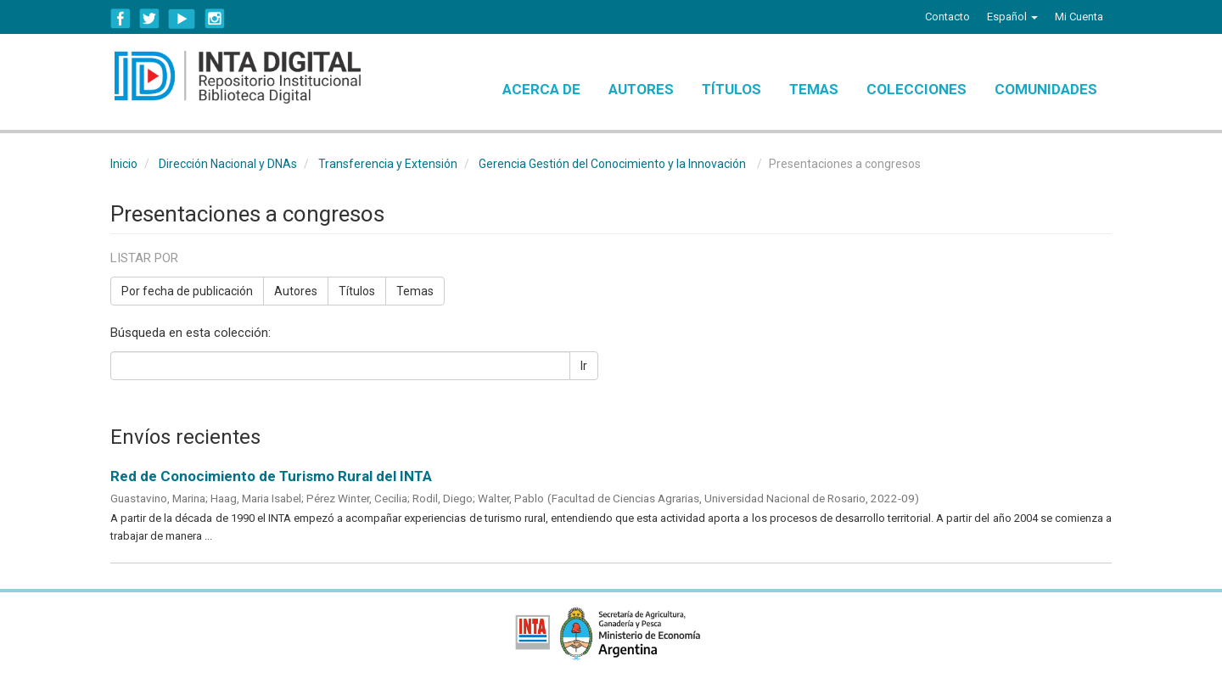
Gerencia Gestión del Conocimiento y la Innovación (612, 164)
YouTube (182, 18)
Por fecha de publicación (187, 291)
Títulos (731, 89)
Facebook (120, 18)
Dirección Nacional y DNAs (228, 164)
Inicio (123, 164)
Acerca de (541, 89)
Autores (641, 89)
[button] (1012, 17)
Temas (813, 89)
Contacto (947, 16)
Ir (583, 366)
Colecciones (916, 89)
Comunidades (1046, 89)
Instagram (215, 18)
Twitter (149, 18)
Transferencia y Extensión (387, 164)
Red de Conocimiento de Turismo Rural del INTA (271, 476)
